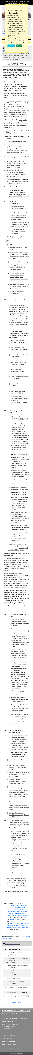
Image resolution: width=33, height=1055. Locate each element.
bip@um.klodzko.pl (11, 1035)
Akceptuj (18, 46)
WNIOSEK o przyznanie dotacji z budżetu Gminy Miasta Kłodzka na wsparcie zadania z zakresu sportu (18, 925)
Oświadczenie (14, 919)
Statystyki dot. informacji (11, 944)
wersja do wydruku (17, 1002)
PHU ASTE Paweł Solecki (17, 1053)
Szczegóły (11, 46)
